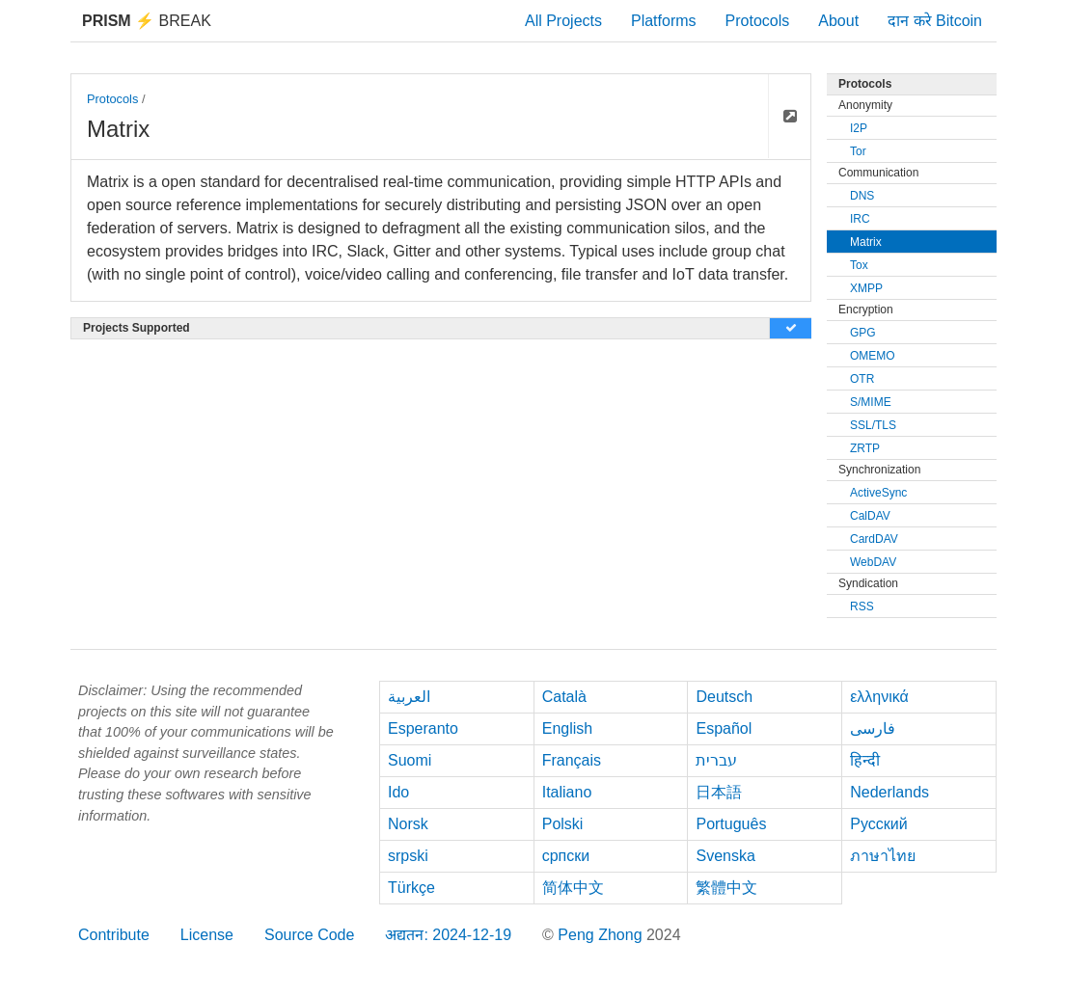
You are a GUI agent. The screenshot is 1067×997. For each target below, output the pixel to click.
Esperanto (423, 728)
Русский (878, 824)
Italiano (567, 792)
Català (564, 696)
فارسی (872, 728)
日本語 (719, 792)
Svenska (725, 856)
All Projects (563, 21)
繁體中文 (726, 887)
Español (724, 728)
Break (146, 21)
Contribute (114, 935)
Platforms (664, 21)
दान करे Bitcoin (935, 21)
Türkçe (411, 887)
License (206, 935)
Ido (398, 792)
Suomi (409, 760)
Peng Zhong (602, 935)
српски (566, 856)
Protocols (757, 21)
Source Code (309, 935)
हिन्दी (865, 760)
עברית (716, 760)
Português (731, 824)
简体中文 (573, 887)
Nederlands (889, 792)
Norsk (408, 824)
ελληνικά (879, 696)
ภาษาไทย (883, 856)
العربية (409, 696)
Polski (563, 824)
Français (571, 760)
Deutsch (724, 696)
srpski (408, 856)
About (838, 21)
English (567, 728)
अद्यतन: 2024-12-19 (448, 935)
